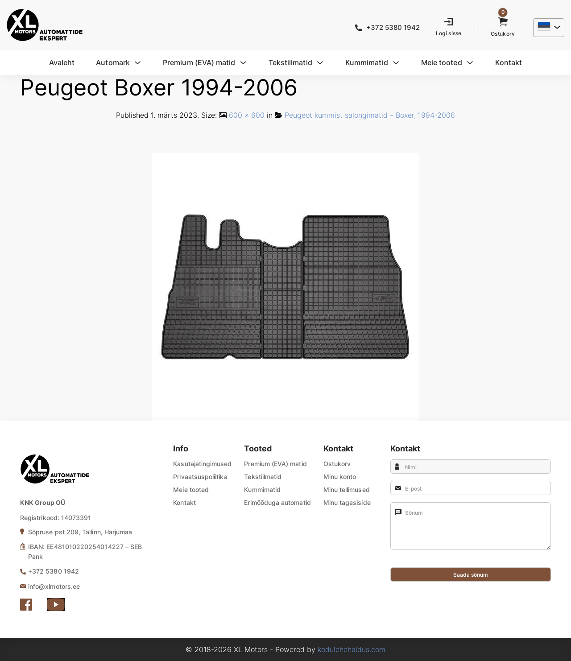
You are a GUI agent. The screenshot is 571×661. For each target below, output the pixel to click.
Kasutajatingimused (202, 463)
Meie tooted (191, 489)
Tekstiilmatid (262, 476)
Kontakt (184, 502)
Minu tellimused (346, 489)
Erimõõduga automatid (277, 502)
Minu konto (339, 476)
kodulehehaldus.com (351, 649)
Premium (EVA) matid (275, 463)
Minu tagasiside (347, 502)
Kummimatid (262, 489)
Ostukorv (337, 463)
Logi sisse (449, 33)
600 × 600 (247, 115)
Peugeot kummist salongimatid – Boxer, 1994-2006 (370, 115)
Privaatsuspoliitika (200, 476)
